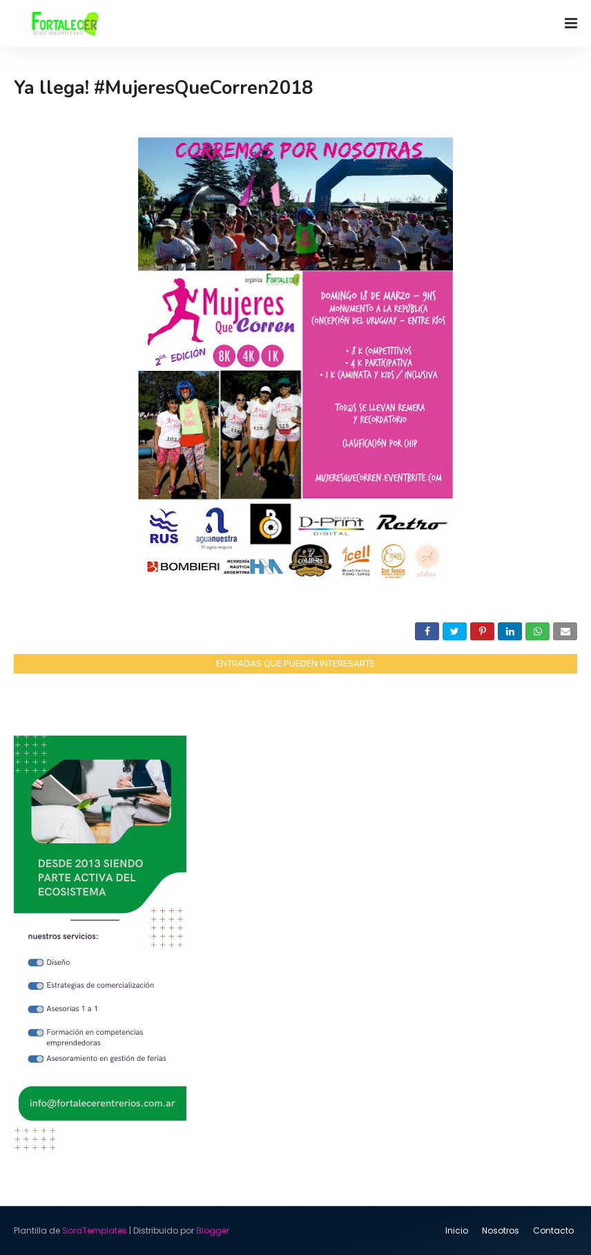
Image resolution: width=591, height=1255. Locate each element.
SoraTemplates (94, 1230)
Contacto (553, 1230)
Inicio (456, 1230)
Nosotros (500, 1230)
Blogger (212, 1230)
